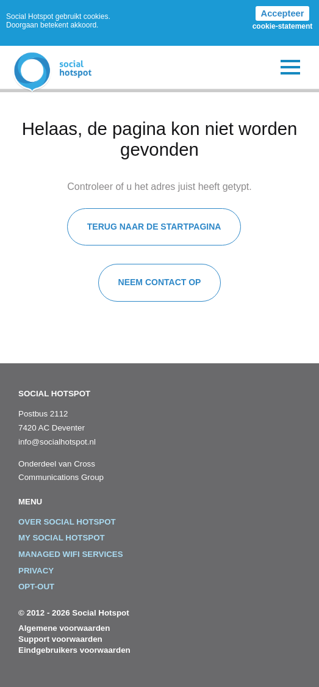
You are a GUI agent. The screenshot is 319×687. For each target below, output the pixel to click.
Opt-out (36, 586)
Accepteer (282, 13)
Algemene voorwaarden (64, 628)
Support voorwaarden (60, 639)
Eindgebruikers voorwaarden (74, 650)
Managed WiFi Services (70, 554)
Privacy (36, 570)
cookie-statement (283, 26)
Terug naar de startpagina (154, 226)
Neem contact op (159, 282)
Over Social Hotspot (67, 521)
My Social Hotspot (61, 537)
